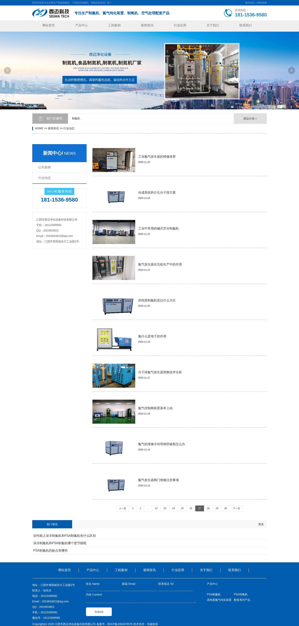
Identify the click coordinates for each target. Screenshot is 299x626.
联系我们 (245, 25)
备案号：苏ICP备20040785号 (114, 624)
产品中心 (81, 25)
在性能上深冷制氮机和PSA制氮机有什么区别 (64, 535)
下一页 (236, 508)
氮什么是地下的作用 (152, 336)
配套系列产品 (242, 599)
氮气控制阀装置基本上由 (155, 408)
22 (156, 508)
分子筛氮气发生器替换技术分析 (160, 372)
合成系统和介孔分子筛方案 (157, 192)
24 (173, 508)
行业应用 (180, 25)
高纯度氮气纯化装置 (219, 599)
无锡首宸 (152, 624)
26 (191, 508)
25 (182, 508)
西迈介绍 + (250, 118)
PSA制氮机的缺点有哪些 (50, 550)
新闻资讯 (147, 25)
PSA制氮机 (214, 594)
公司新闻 (44, 167)
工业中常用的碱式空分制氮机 (158, 228)
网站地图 (262, 2)
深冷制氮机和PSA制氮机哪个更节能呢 (59, 543)
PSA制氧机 (241, 594)
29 (217, 508)
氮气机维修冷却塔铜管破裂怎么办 (161, 444)
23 (165, 508)
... (148, 508)
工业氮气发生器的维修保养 (157, 156)
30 (225, 508)
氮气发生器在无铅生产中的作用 (160, 264)
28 (208, 508)
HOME (39, 128)
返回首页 (250, 2)
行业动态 (69, 128)
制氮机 (76, 118)
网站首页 (48, 25)
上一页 (122, 508)
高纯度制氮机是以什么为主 (157, 300)
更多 (261, 524)
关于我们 (213, 25)
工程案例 (114, 25)
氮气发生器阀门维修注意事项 (158, 480)
